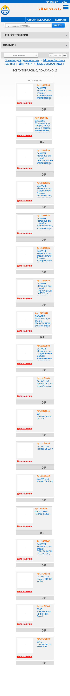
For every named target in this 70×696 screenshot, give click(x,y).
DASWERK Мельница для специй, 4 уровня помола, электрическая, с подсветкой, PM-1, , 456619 (45, 95)
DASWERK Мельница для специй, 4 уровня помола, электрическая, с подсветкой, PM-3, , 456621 (45, 225)
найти (58, 25)
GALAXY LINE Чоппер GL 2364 (45, 480)
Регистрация (52, 1)
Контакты (61, 19)
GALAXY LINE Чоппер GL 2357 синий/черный (45, 384)
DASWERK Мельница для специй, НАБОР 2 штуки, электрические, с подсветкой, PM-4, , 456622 (44, 356)
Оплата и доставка (39, 19)
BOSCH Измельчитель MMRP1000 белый (44, 613)
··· (4, 1)
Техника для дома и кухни (22, 60)
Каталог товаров (15, 35)
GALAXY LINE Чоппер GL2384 (42, 512)
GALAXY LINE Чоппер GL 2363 (45, 447)
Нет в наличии (24, 102)
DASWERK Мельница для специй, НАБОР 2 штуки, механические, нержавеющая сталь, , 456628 (44, 193)
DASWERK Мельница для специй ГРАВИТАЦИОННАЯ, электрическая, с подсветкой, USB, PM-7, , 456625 (45, 324)
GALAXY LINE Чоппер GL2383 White (44, 579)
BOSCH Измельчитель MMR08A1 (44, 644)
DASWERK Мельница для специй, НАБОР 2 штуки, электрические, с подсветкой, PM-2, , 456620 (44, 258)
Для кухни (25, 63)
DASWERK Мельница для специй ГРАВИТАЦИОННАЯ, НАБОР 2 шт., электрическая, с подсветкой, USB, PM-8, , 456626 (46, 554)
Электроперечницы (49, 63)
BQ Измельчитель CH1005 (44, 416)
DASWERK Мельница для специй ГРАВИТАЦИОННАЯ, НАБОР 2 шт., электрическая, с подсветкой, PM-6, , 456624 (46, 292)
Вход (64, 1)
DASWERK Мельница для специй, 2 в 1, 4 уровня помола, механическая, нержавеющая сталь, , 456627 (43, 128)
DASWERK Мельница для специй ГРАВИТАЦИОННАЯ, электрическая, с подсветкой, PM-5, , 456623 (46, 160)
